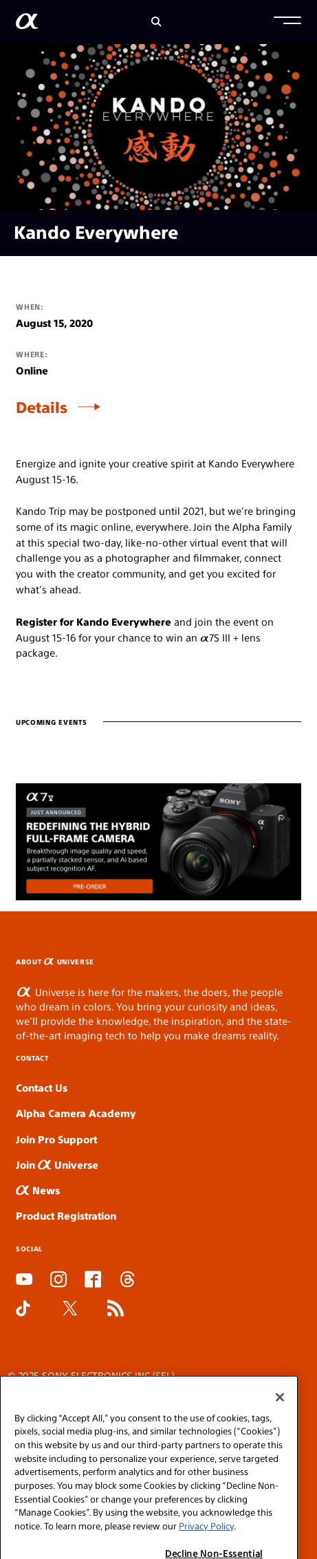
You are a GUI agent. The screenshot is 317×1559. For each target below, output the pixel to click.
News (38, 1189)
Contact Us (41, 1087)
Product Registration (66, 1215)
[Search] (156, 21)
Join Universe (57, 1164)
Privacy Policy (206, 1541)
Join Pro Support (56, 1138)
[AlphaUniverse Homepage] (27, 23)
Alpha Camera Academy (76, 1112)
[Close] (280, 1413)
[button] (287, 22)
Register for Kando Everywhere (93, 621)
